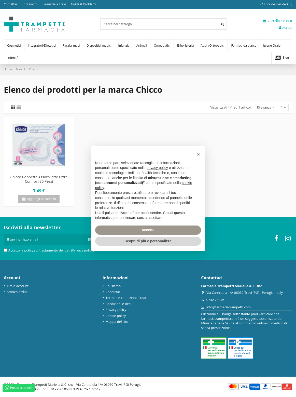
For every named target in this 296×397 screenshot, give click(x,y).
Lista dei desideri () (275, 4)
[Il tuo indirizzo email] (44, 239)
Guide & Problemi (83, 4)
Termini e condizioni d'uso (126, 297)
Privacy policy (116, 309)
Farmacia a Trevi (54, 4)
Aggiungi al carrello (39, 198)
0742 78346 (215, 299)
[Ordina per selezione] (265, 107)
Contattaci (11, 4)
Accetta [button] (148, 230)
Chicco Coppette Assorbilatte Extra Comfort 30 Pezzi (38, 179)
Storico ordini (17, 291)
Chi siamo (30, 4)
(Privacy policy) (82, 250)
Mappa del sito (117, 321)
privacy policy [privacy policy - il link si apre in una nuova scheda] (157, 168)
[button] (198, 154)
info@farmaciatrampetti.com (228, 307)
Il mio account (18, 286)
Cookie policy (116, 315)
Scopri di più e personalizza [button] (147, 241)
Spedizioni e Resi (118, 303)
